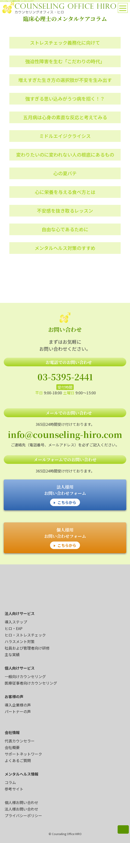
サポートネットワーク (23, 754)
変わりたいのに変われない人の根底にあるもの (65, 154)
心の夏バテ (65, 173)
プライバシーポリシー (23, 815)
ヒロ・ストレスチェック (25, 635)
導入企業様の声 (18, 705)
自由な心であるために (65, 229)
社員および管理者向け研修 (27, 648)
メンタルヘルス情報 (21, 774)
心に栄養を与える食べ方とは (65, 192)
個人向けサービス (20, 668)
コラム (10, 782)
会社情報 (12, 732)
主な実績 (12, 654)
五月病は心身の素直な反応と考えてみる (65, 117)
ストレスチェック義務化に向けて (65, 42)
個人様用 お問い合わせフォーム (65, 538)
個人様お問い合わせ (21, 802)
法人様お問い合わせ (21, 809)
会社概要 (12, 747)
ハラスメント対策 (20, 641)
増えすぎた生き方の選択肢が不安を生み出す (65, 80)
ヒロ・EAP (13, 628)
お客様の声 (14, 696)
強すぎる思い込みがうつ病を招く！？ (65, 98)
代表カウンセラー (20, 741)
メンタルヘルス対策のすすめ (65, 248)
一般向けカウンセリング (25, 676)
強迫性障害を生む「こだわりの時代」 (65, 61)
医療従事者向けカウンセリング (31, 683)
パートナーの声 (18, 711)
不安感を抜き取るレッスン (65, 210)
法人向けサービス (20, 613)
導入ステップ (16, 622)
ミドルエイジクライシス (65, 136)
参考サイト (14, 789)
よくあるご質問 (18, 760)
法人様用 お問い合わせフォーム (65, 495)
